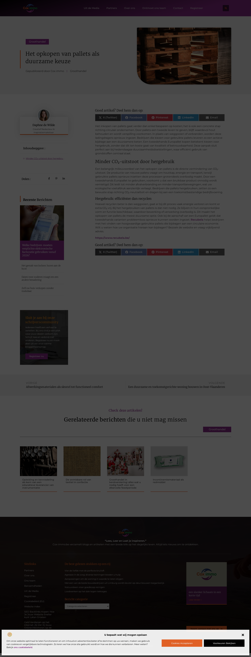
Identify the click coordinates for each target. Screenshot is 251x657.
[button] (243, 635)
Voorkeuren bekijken (224, 643)
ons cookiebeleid (23, 647)
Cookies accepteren (182, 643)
